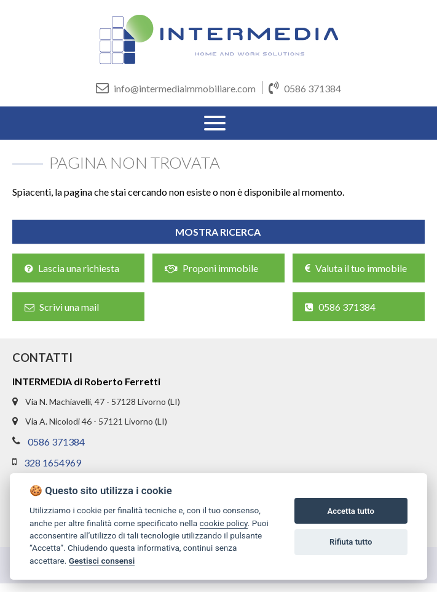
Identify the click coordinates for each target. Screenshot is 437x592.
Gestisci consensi (102, 561)
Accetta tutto (351, 511)
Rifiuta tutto (350, 541)
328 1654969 (52, 462)
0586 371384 (305, 87)
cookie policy (224, 523)
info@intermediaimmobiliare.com (176, 87)
